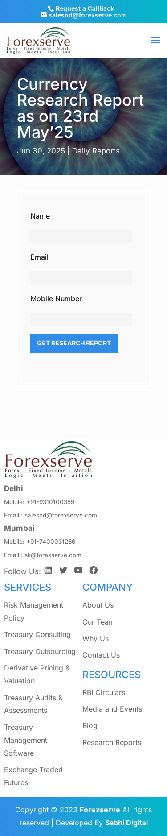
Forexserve (100, 809)
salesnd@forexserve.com (60, 515)
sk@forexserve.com (52, 555)
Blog (90, 725)
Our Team (98, 621)
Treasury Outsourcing (40, 651)
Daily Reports (96, 150)
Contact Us (101, 654)
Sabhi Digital (126, 822)
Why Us (95, 638)
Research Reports (111, 742)
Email (39, 256)
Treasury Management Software (25, 740)
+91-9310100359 (50, 501)
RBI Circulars (103, 692)
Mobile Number (56, 298)
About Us (98, 604)
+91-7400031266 (50, 541)
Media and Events (112, 708)
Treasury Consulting (37, 634)
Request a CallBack (85, 8)
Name (40, 215)
